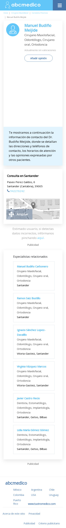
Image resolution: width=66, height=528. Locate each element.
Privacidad (34, 513)
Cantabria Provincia (40, 13)
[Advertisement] (33, 95)
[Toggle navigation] (59, 4)
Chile (52, 489)
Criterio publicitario (49, 523)
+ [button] (11, 203)
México (17, 489)
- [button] (11, 208)
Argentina (36, 489)
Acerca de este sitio (14, 513)
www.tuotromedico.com (42, 503)
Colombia (18, 495)
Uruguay (54, 495)
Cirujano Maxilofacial (19, 13)
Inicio (6, 13)
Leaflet (56, 218)
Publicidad (29, 523)
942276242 (15, 191)
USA (33, 495)
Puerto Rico (17, 501)
